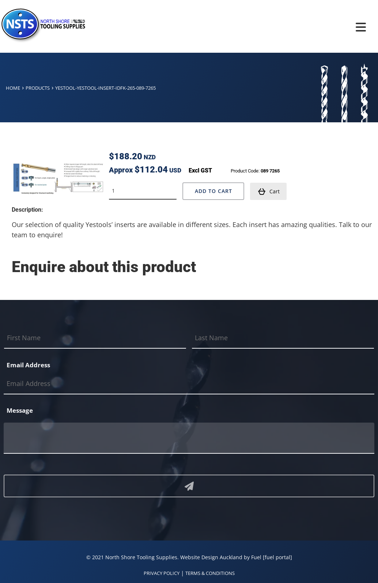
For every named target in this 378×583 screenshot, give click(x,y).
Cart (268, 191)
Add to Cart (213, 190)
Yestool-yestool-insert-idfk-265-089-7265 (105, 88)
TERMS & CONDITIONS (210, 573)
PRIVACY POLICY (161, 573)
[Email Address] (189, 384)
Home (13, 88)
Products (38, 88)
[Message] (189, 438)
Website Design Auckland (211, 557)
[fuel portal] (277, 557)
